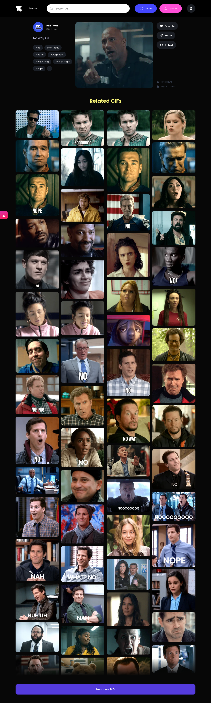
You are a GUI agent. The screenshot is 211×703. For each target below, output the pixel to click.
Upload (171, 8)
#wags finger (62, 61)
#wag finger (56, 54)
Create (146, 8)
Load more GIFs (105, 689)
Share (166, 35)
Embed (166, 45)
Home (33, 8)
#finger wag (42, 61)
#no (38, 47)
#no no (39, 54)
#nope (39, 68)
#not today (53, 47)
